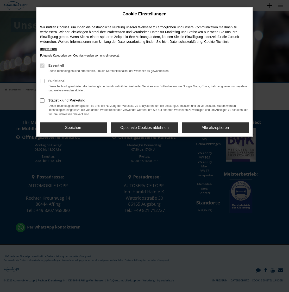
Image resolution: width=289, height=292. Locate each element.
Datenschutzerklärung (186, 42)
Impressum (48, 49)
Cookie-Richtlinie (216, 42)
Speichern (73, 128)
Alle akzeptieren (215, 128)
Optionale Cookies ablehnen (144, 128)
